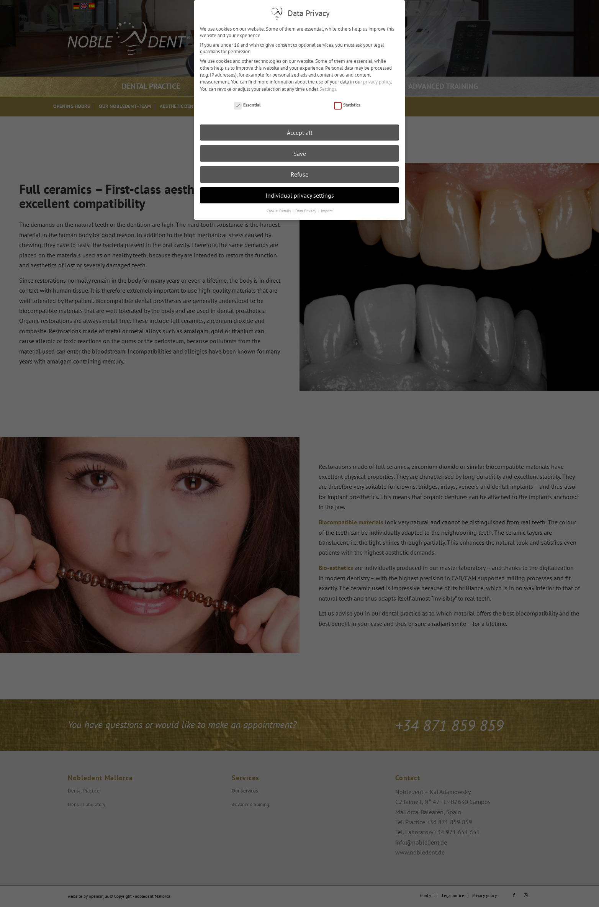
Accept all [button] (300, 132)
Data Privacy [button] (306, 210)
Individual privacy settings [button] (299, 195)
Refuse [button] (299, 174)
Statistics (347, 105)
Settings (327, 89)
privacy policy (377, 82)
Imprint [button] (326, 210)
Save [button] (299, 153)
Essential (247, 105)
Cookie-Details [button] (279, 210)
